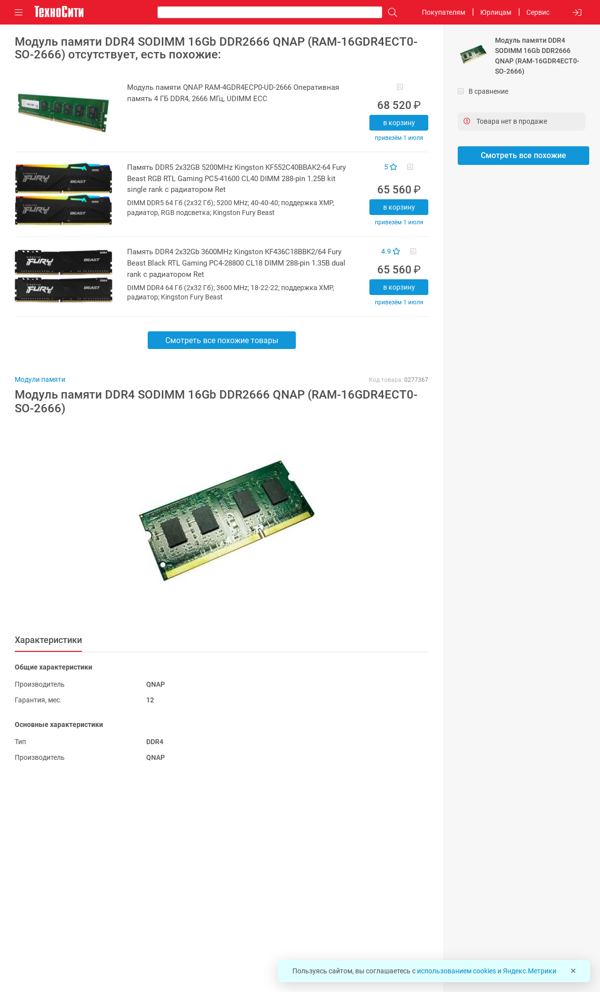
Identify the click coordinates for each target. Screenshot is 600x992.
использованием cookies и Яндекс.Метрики (486, 971)
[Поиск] (390, 12)
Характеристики (48, 640)
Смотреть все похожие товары (221, 340)
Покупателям (443, 12)
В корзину (399, 123)
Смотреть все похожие (523, 155)
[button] (217, 522)
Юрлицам (495, 12)
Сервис (537, 12)
